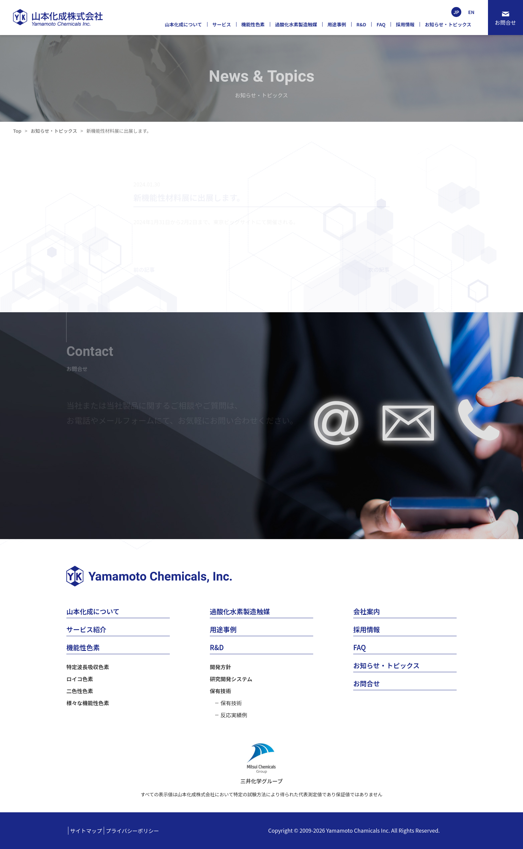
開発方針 (220, 667)
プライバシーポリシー (132, 831)
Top (17, 130)
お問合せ (505, 22)
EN (471, 12)
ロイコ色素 (79, 679)
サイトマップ (86, 831)
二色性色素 (79, 691)
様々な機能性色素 (87, 703)
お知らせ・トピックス (54, 130)
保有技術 (220, 691)
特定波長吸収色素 (87, 667)
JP (456, 12)
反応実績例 (233, 715)
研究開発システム (231, 679)
